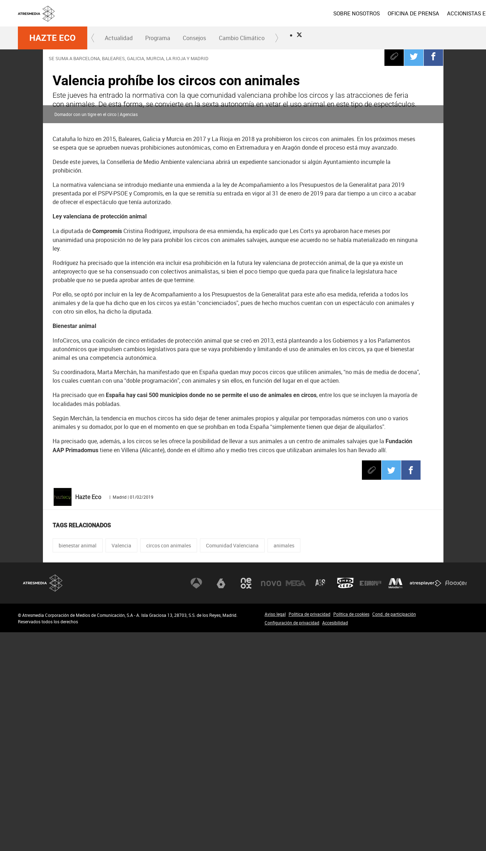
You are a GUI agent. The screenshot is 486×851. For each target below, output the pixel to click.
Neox (246, 802)
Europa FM (370, 802)
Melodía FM (395, 802)
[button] (93, 38)
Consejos (194, 38)
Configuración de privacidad (292, 841)
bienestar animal (78, 764)
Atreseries (321, 802)
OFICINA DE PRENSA (362, 13)
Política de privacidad (309, 833)
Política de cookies (351, 833)
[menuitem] (305, 13)
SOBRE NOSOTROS (305, 13)
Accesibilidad (335, 841)
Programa (157, 38)
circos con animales (168, 764)
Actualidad (119, 38)
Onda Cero (345, 802)
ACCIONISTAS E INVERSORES (432, 13)
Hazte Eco (52, 38)
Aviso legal (275, 833)
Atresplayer (425, 802)
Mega (295, 802)
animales (284, 764)
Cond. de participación (394, 833)
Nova (271, 802)
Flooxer (456, 802)
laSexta (221, 802)
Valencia (121, 764)
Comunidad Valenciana (232, 764)
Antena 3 (196, 802)
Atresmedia (43, 801)
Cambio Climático (242, 38)
